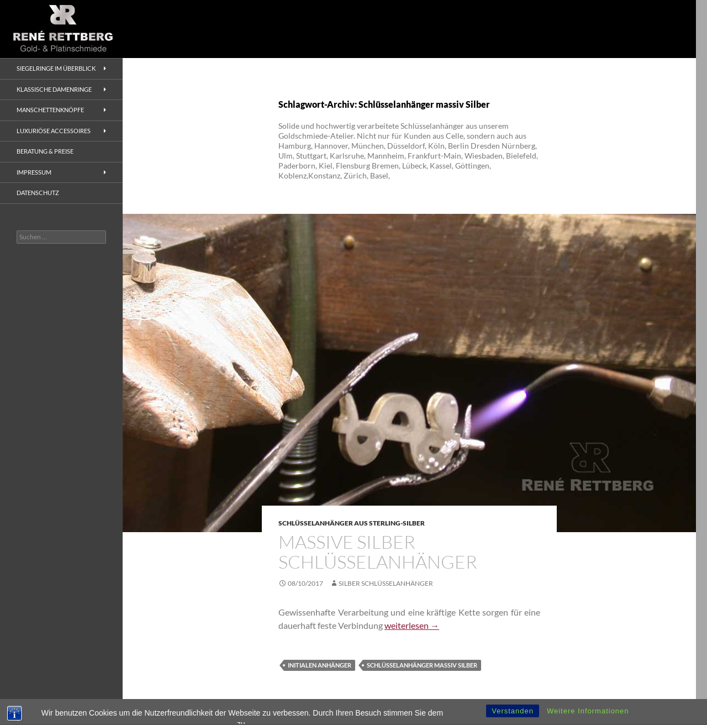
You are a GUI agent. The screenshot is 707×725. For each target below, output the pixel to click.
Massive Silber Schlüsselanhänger (377, 551)
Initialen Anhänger (319, 665)
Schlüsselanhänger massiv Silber (422, 665)
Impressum (34, 172)
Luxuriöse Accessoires (54, 130)
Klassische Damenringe (54, 89)
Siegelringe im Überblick (56, 68)
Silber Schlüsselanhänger (386, 583)
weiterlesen (411, 625)
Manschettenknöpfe (50, 109)
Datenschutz (38, 192)
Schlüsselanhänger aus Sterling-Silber (351, 523)
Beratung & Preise (45, 151)
